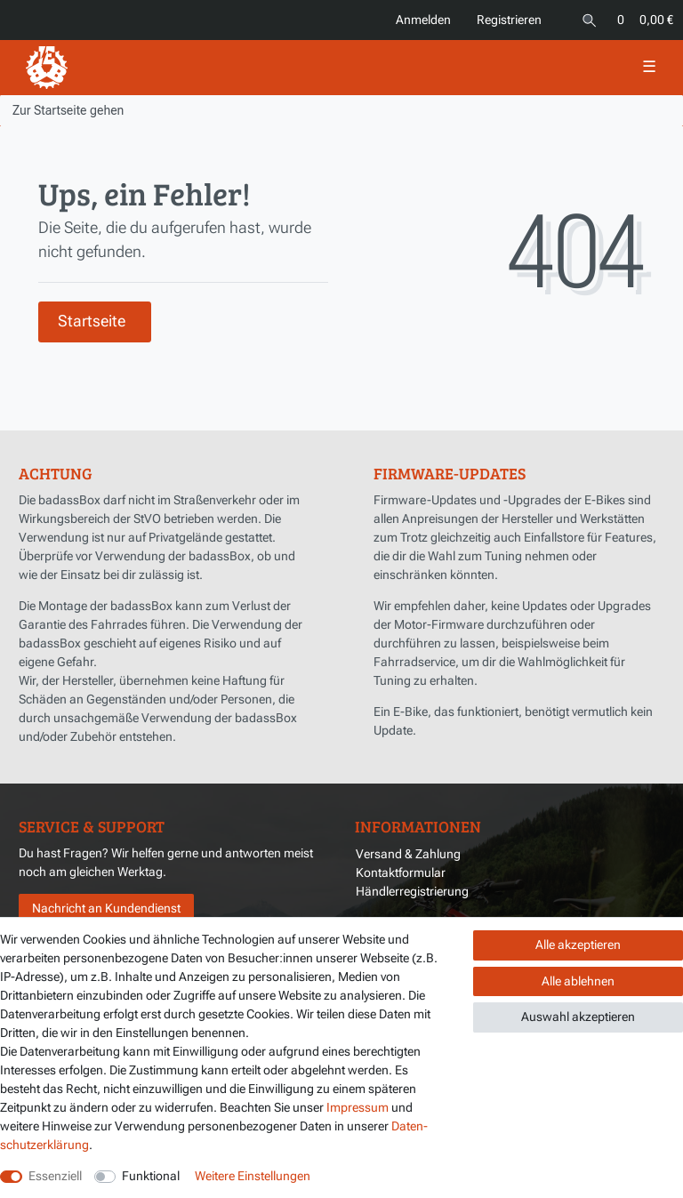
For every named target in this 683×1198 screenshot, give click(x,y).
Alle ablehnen (578, 981)
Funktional (151, 1176)
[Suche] (589, 20)
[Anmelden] (422, 20)
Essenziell (55, 1176)
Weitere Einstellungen (252, 1176)
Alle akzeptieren (578, 944)
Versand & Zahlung (408, 854)
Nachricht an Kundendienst (106, 908)
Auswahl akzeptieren (578, 1016)
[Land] (561, 11)
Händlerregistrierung (412, 891)
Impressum (357, 1107)
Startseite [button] (91, 321)
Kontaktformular (401, 872)
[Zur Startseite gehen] (68, 110)
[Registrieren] (507, 20)
